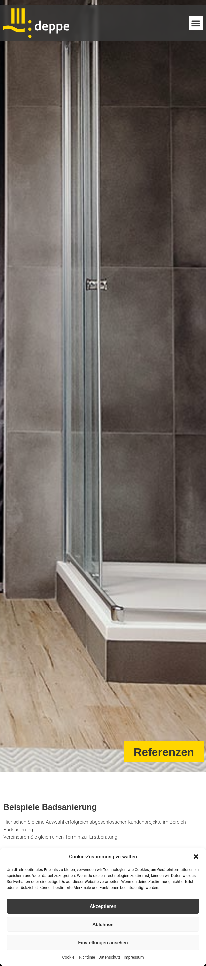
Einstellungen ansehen (103, 943)
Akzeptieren (103, 906)
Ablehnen (102, 924)
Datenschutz (109, 957)
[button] (196, 856)
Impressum (134, 957)
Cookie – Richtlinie (78, 957)
